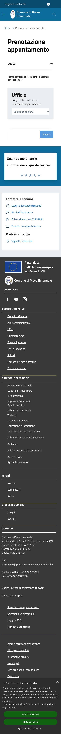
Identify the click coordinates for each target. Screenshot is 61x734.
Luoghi (11, 512)
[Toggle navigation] (4, 14)
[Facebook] (8, 299)
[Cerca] (54, 14)
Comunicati (13, 490)
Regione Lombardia (15, 4)
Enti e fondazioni (16, 349)
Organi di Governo (17, 316)
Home (7, 28)
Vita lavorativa (15, 396)
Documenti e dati (16, 368)
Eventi (11, 519)
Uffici (10, 329)
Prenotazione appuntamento (23, 607)
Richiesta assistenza (18, 627)
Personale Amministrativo (21, 362)
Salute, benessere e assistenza (24, 450)
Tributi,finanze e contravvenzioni (25, 437)
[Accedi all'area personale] (48, 4)
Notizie (11, 483)
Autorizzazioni (15, 457)
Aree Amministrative (19, 323)
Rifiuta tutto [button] (30, 722)
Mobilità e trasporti (18, 420)
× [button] (57, 682)
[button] (30, 728)
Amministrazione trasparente (23, 644)
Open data (13, 676)
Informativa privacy (18, 657)
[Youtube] (16, 299)
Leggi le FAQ (14, 620)
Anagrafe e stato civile (19, 385)
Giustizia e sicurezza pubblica (23, 431)
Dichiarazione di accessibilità (23, 670)
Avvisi (10, 496)
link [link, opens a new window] (13, 707)
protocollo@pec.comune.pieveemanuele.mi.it (27, 564)
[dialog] (30, 706)
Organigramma (15, 336)
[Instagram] (24, 299)
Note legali (13, 663)
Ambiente (12, 444)
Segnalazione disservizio (20, 614)
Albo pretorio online (18, 650)
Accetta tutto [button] (30, 714)
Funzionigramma (16, 342)
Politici (11, 355)
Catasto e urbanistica (19, 410)
